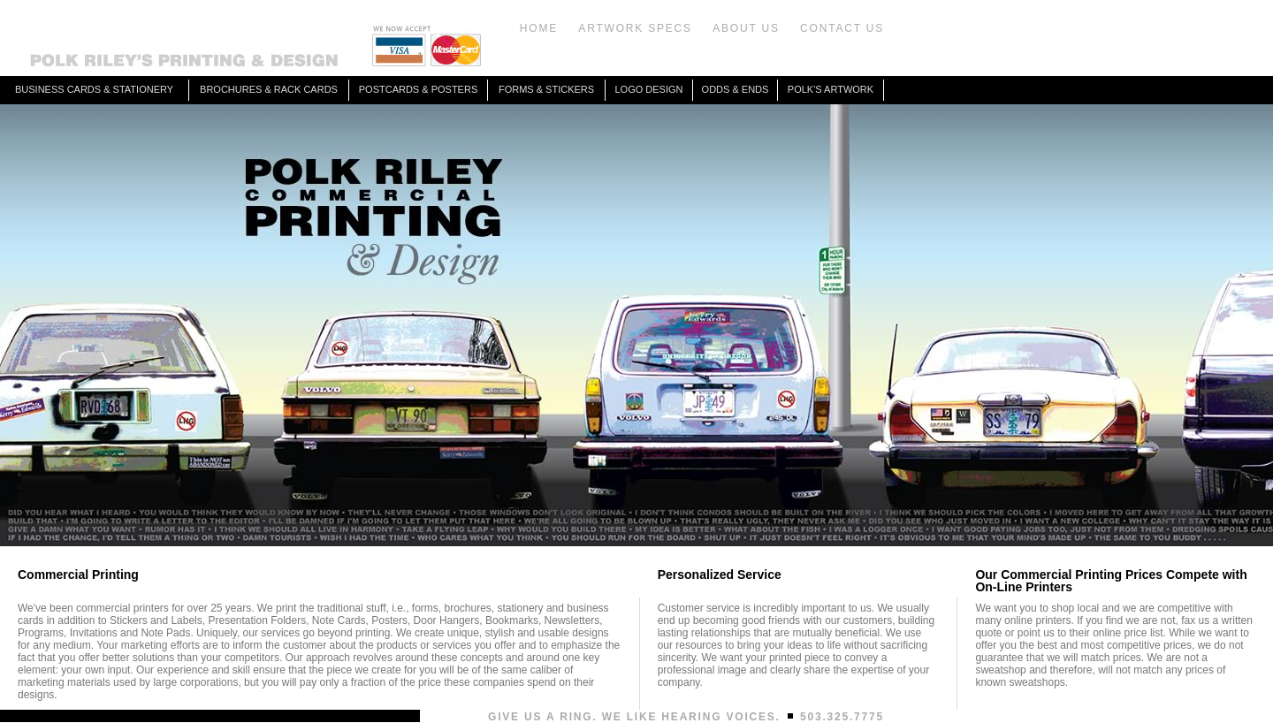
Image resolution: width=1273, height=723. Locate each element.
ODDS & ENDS (735, 89)
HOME (539, 28)
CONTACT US (842, 28)
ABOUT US (746, 28)
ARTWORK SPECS (635, 28)
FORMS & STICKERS (546, 89)
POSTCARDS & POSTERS (418, 89)
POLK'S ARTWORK (830, 89)
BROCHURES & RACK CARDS (269, 89)
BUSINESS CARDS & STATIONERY (94, 89)
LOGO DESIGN (648, 89)
